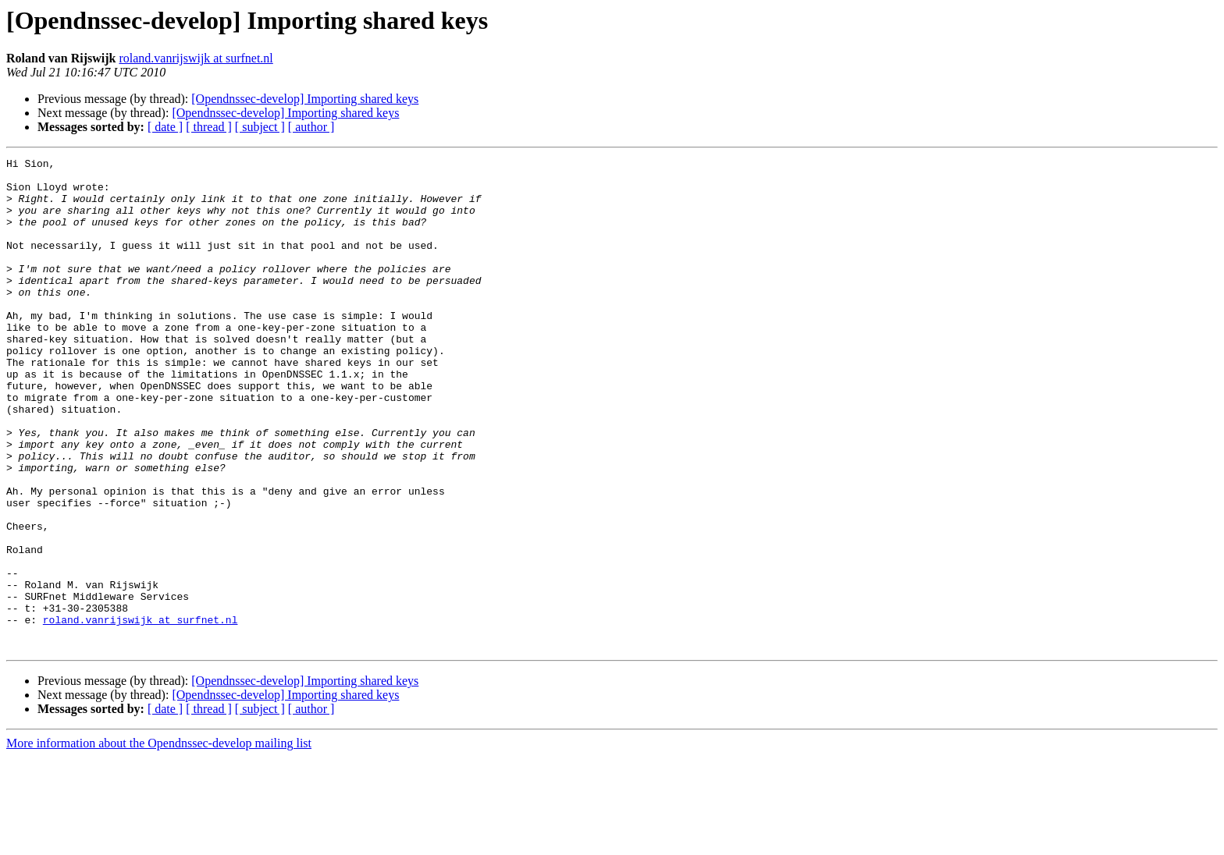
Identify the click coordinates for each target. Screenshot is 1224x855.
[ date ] (165, 126)
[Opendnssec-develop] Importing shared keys (304, 98)
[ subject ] (260, 126)
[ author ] (311, 126)
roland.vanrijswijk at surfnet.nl (195, 58)
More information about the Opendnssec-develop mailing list (158, 841)
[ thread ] (209, 126)
